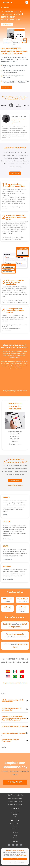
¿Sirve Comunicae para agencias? (14, 737)
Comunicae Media (15, 824)
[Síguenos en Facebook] (9, 845)
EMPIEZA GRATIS (6, 87)
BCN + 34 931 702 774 (15, 801)
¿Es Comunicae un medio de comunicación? (11, 713)
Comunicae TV (15, 828)
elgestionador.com (15, 122)
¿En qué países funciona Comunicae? (10, 745)
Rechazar (8, 862)
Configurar (21, 862)
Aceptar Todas (15, 859)
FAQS (15, 816)
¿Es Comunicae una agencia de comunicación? (13, 705)
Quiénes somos (15, 812)
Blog (15, 826)
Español (15, 835)
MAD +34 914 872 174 (15, 804)
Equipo (15, 814)
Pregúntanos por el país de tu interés (15, 683)
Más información (21, 855)
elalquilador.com (15, 121)
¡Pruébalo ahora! (15, 480)
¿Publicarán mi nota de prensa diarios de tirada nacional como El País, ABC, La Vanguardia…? (14, 722)
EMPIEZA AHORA (7, 24)
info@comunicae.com (15, 798)
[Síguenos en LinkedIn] (21, 845)
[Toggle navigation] (26, 2)
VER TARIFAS (15, 173)
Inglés (15, 837)
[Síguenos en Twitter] (17, 845)
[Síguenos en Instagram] (13, 845)
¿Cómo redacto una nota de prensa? (15, 731)
